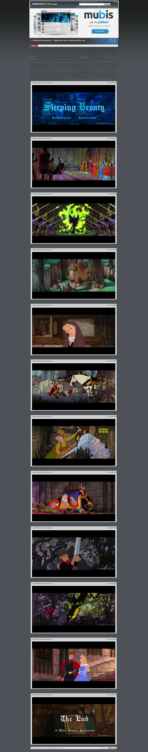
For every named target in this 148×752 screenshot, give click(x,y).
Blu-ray (67, 59)
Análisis (99, 7)
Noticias (84, 7)
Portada (78, 7)
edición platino (83, 57)
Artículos (105, 7)
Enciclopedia (113, 7)
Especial (34, 45)
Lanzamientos (92, 7)
